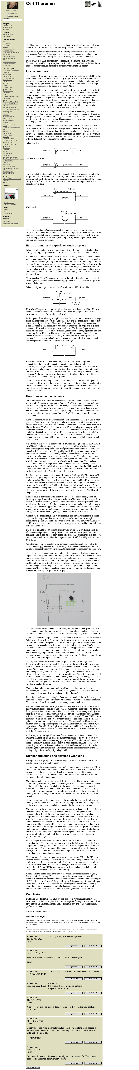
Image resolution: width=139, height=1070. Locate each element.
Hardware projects (9, 49)
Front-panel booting (9, 107)
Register (5, 209)
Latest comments (8, 213)
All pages (6, 29)
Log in (5, 211)
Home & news (7, 25)
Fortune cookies (8, 34)
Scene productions (9, 58)
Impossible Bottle (8, 116)
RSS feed (6, 218)
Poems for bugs (8, 142)
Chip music (6, 43)
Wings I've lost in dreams (11, 168)
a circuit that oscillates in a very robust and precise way (58, 558)
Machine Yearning (9, 124)
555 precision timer (91, 537)
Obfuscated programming (11, 52)
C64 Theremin (7, 87)
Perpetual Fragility (9, 139)
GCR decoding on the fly (11, 109)
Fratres (5, 105)
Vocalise (5, 162)
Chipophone (7, 45)
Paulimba (6, 137)
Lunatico (5, 122)
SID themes (7, 36)
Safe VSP (6, 150)
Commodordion (8, 91)
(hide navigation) (12, 13)
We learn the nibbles (9, 166)
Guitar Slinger (7, 111)
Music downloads (8, 51)
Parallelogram (7, 133)
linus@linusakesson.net (10, 224)
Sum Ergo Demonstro (10, 157)
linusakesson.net (12, 11)
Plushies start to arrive (10, 140)
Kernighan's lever (8, 120)
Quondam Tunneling (9, 144)
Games (5, 47)
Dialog (5, 100)
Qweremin (6, 146)
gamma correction (81, 834)
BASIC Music (7, 82)
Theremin (34, 45)
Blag (4, 41)
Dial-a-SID (6, 98)
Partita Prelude (8, 135)
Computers (6, 93)
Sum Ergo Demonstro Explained (13, 159)
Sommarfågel (7, 153)
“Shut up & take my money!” (12, 179)
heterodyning (83, 669)
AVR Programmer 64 (9, 78)
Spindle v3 (6, 155)
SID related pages (9, 60)
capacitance (79, 52)
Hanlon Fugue (7, 113)
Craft (4, 94)
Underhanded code (9, 63)
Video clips (6, 65)
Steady (5, 182)
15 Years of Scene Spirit (11, 70)
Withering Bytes (8, 170)
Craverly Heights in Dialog (11, 96)
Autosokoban (7, 76)
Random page (7, 27)
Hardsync (6, 115)
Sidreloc (5, 151)
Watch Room (7, 164)
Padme (5, 131)
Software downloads (9, 62)
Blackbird (6, 83)
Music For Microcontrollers (11, 127)
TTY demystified (8, 161)
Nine (4, 129)
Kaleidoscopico (8, 118)
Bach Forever (7, 80)
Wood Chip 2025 (8, 172)
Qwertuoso (6, 148)
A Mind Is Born (7, 74)
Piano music (7, 54)
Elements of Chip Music (10, 102)
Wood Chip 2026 (8, 173)
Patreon (5, 180)
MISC (5, 126)
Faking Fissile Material (10, 104)
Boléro (5, 85)
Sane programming (9, 56)
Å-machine (6, 72)
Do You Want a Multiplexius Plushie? (10, 203)
